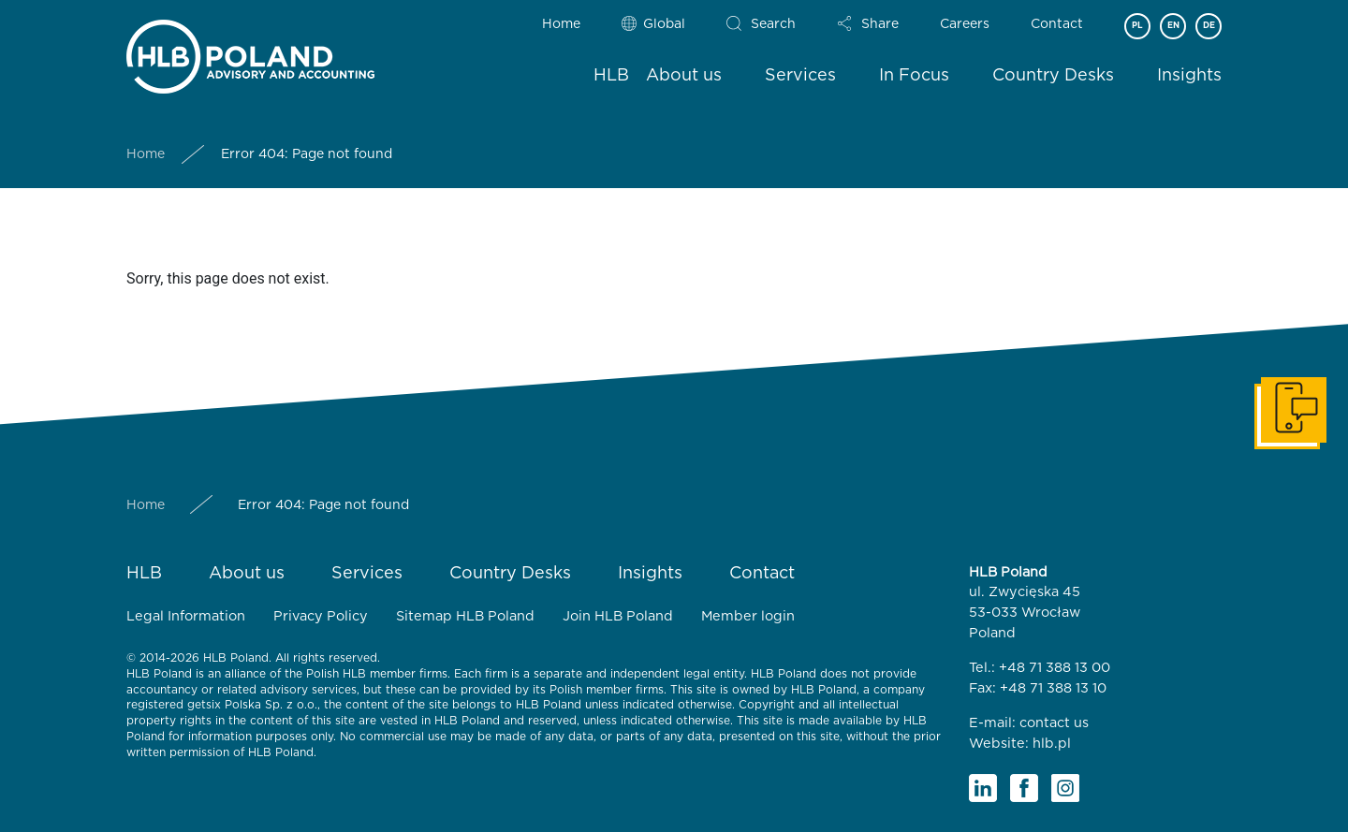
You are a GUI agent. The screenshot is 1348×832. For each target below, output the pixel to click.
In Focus (914, 75)
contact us (1054, 723)
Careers (964, 24)
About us (684, 75)
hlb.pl (1052, 744)
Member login (748, 616)
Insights (1189, 75)
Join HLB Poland (618, 616)
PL (1137, 26)
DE (1209, 26)
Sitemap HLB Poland (465, 616)
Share (880, 24)
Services (800, 75)
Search (773, 24)
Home (561, 24)
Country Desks (1053, 75)
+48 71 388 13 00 (1054, 668)
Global (664, 24)
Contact (1057, 24)
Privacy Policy (320, 616)
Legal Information (185, 616)
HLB (611, 75)
